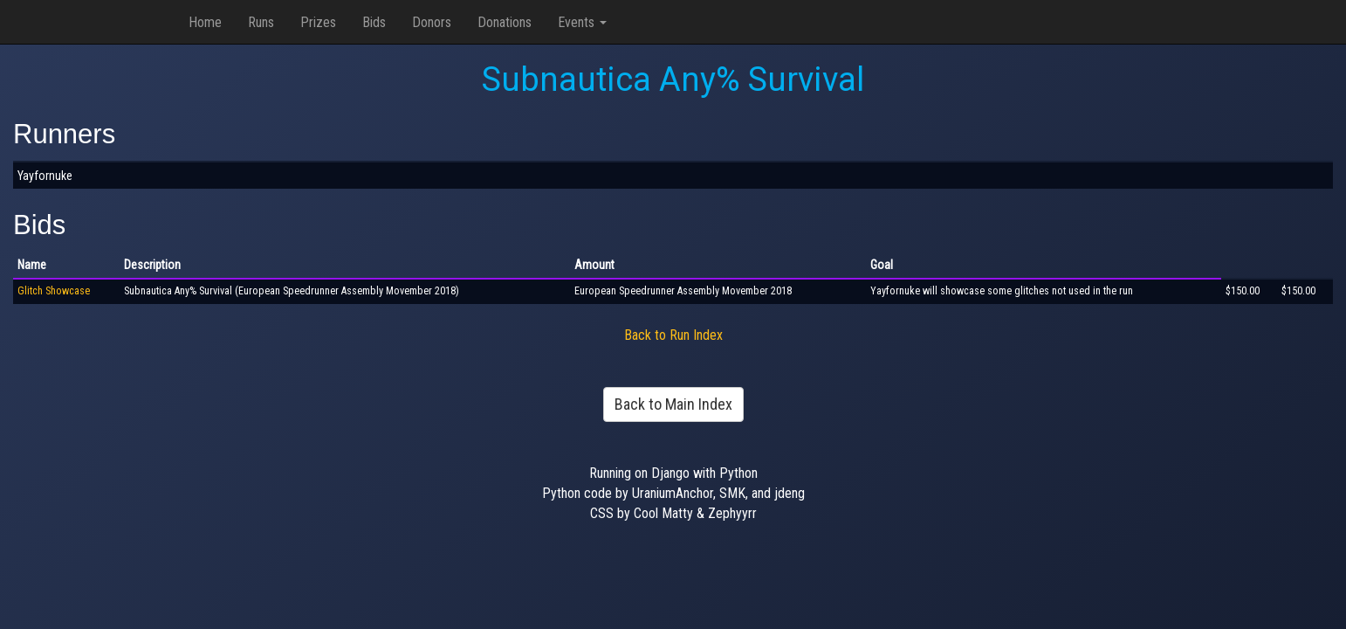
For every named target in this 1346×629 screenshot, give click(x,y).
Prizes (318, 22)
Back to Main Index (673, 404)
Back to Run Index (673, 335)
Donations (504, 22)
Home (205, 22)
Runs (261, 22)
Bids (374, 22)
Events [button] (582, 22)
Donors (431, 22)
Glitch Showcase (53, 291)
